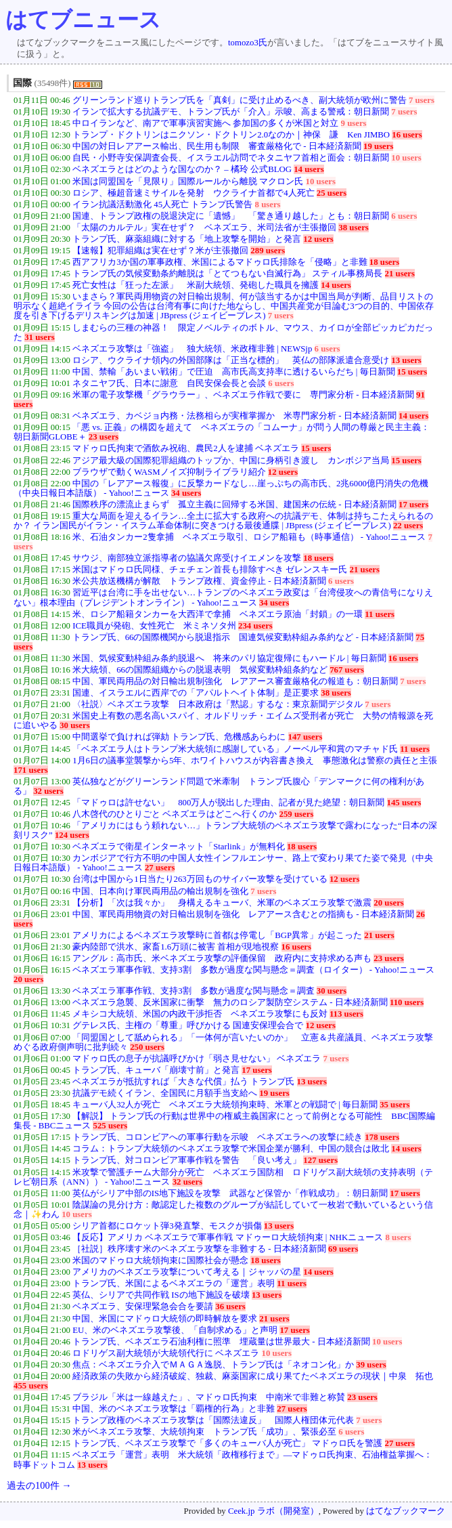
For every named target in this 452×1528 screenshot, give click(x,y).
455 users (31, 1386)
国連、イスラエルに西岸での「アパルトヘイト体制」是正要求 (195, 693)
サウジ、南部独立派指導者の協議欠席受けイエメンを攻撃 (186, 558)
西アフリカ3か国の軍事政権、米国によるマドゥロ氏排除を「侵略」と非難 (219, 262)
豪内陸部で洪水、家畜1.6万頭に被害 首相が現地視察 (175, 947)
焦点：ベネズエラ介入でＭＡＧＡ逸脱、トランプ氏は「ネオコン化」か (213, 1365)
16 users (407, 135)
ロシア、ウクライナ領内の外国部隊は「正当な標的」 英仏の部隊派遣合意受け (230, 360)
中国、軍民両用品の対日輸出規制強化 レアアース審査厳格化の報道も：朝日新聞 (235, 681)
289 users (267, 250)
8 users (268, 204)
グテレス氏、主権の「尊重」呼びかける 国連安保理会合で (187, 1025)
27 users (160, 867)
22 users (408, 525)
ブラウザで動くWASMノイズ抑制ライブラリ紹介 (168, 472)
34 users (186, 493)
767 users (347, 670)
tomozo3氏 (247, 42)
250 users (147, 1047)
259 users (296, 814)
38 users (353, 227)
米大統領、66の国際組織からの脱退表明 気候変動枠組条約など (199, 670)
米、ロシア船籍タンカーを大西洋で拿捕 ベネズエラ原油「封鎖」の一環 (217, 614)
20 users (388, 903)
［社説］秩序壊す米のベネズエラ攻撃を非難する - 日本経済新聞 (199, 1249)
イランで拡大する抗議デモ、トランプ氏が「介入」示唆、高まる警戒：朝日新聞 (230, 111)
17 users (413, 504)
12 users (318, 239)
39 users (371, 1365)
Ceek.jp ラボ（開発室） (273, 1511)
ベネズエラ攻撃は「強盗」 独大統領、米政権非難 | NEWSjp (192, 349)
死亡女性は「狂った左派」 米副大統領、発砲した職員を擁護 (195, 285)
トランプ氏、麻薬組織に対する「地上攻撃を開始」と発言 (186, 239)
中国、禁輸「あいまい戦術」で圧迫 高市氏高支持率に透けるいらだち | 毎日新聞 (233, 372)
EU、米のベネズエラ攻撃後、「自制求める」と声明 (174, 1330)
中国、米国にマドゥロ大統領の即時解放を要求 (164, 1318)
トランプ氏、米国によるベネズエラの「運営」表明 (173, 1283)
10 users (406, 158)
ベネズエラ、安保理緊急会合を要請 (142, 1306)
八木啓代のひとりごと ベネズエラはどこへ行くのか (174, 814)
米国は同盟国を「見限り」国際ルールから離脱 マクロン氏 (187, 181)
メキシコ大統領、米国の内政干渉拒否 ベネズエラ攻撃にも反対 (199, 1014)
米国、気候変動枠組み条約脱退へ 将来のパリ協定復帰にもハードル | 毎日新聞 (229, 658)
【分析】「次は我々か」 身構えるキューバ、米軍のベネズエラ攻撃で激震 (221, 903)
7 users (421, 100)
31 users (39, 337)
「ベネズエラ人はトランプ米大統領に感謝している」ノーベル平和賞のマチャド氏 (235, 749)
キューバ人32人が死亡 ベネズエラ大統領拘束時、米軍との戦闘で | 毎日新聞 (225, 1104)
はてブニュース (83, 19)
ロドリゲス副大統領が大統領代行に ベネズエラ (165, 1353)
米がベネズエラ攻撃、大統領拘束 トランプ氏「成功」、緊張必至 (204, 1432)
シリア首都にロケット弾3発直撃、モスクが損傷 (166, 1226)
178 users (382, 1137)
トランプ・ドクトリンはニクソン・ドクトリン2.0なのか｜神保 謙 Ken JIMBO (231, 135)
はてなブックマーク (405, 1511)
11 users (379, 614)
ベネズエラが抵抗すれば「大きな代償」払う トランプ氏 (183, 1081)
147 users (305, 737)
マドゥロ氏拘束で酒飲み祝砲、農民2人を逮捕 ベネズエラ (185, 448)
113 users (346, 1014)
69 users (343, 1249)
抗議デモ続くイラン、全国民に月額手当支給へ (164, 1093)
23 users (103, 437)
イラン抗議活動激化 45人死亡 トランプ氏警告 (162, 204)
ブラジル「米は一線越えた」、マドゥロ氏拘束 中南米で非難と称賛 (208, 1397)
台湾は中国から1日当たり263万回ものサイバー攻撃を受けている (199, 879)
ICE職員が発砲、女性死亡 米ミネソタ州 (154, 626)
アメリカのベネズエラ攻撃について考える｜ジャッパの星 (186, 1272)
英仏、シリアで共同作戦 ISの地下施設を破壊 (161, 1295)
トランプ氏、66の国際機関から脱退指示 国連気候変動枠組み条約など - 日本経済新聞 (242, 637)
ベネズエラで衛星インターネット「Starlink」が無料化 (178, 846)
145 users (404, 802)
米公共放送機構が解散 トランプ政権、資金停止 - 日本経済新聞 (199, 581)
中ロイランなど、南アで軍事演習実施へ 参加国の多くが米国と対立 (205, 123)
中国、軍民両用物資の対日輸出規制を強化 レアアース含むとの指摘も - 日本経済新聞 (243, 914)
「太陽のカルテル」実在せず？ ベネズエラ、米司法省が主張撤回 (204, 227)
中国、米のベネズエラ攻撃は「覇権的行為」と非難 (173, 1409)
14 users (308, 169)
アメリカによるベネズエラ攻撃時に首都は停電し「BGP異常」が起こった (217, 935)
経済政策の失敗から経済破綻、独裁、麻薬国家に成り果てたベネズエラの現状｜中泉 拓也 (252, 1376)
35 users (394, 1104)
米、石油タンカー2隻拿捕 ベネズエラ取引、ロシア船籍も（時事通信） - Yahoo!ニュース (249, 537)
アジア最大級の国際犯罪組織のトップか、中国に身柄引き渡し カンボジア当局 (230, 460)
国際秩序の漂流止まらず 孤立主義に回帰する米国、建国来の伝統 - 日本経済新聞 (234, 504)
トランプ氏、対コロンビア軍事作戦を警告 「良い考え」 (186, 1160)
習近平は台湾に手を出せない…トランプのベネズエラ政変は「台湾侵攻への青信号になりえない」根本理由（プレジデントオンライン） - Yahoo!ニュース (223, 597)
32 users (48, 791)
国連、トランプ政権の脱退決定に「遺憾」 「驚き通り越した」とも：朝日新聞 (230, 216)
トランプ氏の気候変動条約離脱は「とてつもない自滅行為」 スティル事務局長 (227, 273)
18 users (384, 262)
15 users (412, 372)
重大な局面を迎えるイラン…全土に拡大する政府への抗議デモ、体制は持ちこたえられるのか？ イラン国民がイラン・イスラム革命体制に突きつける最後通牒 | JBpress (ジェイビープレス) (223, 520)
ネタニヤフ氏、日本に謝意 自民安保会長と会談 (169, 383)
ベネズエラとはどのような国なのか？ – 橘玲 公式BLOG (182, 169)
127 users (320, 1160)
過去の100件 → (39, 1485)
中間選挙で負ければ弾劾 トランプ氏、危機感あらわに (179, 737)
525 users (110, 1125)
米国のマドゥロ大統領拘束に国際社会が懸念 (160, 1260)
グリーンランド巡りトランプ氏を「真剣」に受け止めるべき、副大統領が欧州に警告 (239, 100)
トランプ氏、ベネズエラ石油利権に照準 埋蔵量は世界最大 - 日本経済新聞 (221, 1341)
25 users (331, 193)
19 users (378, 146)
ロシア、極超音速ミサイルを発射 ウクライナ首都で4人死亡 (193, 193)
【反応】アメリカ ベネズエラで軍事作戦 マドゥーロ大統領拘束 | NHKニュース (227, 1237)
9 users (354, 123)
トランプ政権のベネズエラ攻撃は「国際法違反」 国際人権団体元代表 (213, 1420)
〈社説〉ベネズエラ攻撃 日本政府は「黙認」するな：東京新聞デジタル (217, 704)
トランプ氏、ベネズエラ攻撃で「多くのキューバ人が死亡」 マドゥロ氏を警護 (227, 1443)
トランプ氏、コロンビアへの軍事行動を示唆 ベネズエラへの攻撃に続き (217, 1137)
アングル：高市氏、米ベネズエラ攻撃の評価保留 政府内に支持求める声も (221, 958)
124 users (72, 835)
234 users (255, 626)
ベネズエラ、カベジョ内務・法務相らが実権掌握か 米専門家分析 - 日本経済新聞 (234, 416)
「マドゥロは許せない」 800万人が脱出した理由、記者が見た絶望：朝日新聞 (228, 802)
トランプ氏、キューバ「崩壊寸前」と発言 (156, 1070)
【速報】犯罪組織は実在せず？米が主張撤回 (160, 250)
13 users (406, 360)
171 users (31, 770)
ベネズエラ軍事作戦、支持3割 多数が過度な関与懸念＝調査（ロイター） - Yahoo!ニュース (253, 970)
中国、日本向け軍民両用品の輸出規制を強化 (160, 891)
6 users (404, 216)
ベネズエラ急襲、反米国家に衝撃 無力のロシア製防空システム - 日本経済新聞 (230, 1002)
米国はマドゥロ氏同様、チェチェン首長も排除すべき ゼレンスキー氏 (209, 569)
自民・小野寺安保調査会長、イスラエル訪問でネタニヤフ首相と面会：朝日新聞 (230, 158)
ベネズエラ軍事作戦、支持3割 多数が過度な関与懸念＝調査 (193, 991)
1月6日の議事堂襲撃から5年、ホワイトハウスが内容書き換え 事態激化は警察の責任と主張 (254, 760)
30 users (74, 725)
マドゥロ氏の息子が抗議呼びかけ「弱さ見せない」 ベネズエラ (196, 1058)
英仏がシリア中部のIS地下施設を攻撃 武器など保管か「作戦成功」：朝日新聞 (230, 1193)
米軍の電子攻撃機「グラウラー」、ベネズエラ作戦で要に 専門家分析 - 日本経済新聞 (243, 395)
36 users (230, 1306)
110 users (407, 1002)
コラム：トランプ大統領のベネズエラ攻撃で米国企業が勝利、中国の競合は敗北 (230, 1148)
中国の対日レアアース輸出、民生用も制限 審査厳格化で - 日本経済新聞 (216, 146)
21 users (400, 273)
